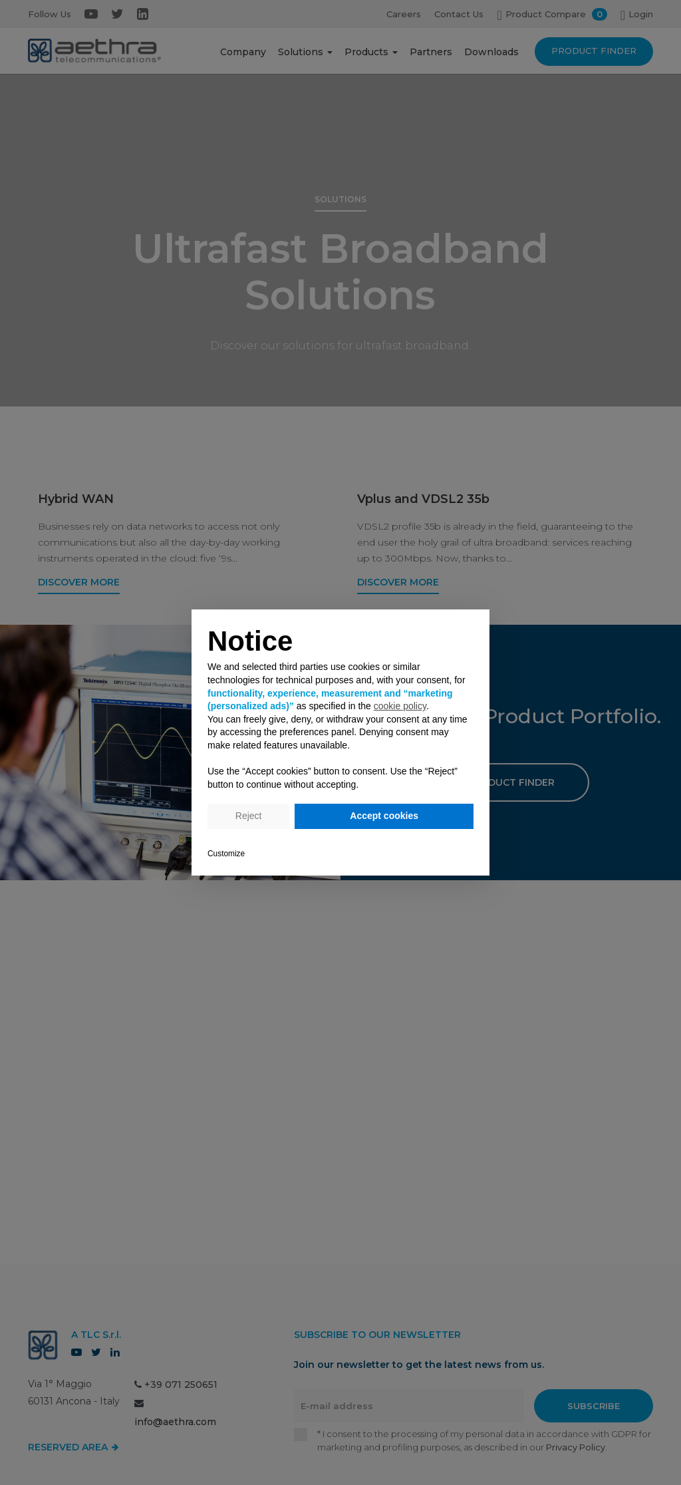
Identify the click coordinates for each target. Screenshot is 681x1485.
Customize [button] (226, 853)
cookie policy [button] (400, 706)
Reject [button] (248, 815)
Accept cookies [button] (384, 815)
